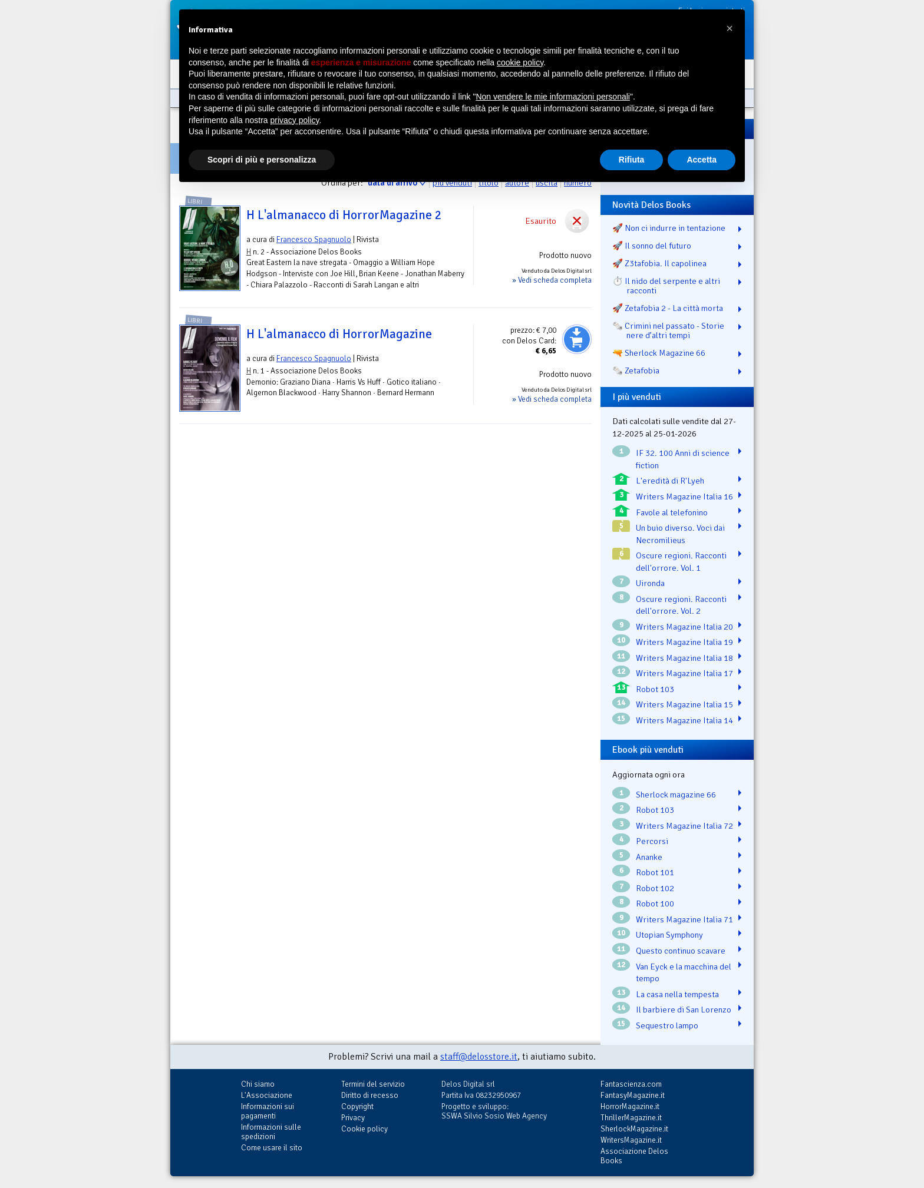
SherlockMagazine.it (634, 1129)
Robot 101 (655, 872)
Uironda (650, 583)
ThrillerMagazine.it (631, 1118)
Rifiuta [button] (632, 159)
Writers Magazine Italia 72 (684, 825)
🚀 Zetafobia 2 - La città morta (667, 308)
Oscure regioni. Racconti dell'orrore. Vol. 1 (681, 561)
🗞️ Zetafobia (635, 370)
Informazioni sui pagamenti (267, 1111)
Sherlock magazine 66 (676, 794)
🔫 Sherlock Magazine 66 (658, 353)
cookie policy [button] (520, 62)
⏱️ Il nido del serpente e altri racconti (666, 285)
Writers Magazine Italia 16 (684, 496)
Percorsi (652, 841)
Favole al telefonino (672, 512)
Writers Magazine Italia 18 (684, 658)
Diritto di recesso (369, 1095)
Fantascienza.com (631, 1084)
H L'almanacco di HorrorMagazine (339, 334)
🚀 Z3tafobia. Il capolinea (659, 263)
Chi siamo (258, 1084)
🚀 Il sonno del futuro (651, 245)
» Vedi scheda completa (552, 280)
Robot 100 (655, 903)
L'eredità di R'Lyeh (670, 480)
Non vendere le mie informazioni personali (552, 96)
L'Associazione (266, 1095)
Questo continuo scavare (680, 950)
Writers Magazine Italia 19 (684, 642)
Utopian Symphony (669, 934)
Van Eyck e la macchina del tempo (683, 972)
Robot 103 (655, 689)
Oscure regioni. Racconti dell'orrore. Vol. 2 (681, 605)
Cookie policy (364, 1129)
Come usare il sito (271, 1148)
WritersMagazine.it (631, 1140)
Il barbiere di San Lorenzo (683, 1009)
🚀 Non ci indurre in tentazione (668, 228)
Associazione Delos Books (634, 1156)
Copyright (357, 1106)
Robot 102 (655, 888)
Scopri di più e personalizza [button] (261, 159)
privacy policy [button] (294, 120)
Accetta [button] (702, 159)
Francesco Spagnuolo (313, 239)
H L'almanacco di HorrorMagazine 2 (344, 215)
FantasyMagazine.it (632, 1095)
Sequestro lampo (667, 1025)
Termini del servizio (373, 1084)
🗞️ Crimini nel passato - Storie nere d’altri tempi (668, 330)
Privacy (353, 1118)
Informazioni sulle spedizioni (271, 1131)
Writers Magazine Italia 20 (684, 626)
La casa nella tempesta (677, 994)
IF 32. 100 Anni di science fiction (683, 459)
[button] (729, 28)
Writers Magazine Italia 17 (684, 673)
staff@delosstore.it (478, 1057)
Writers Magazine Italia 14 (684, 720)
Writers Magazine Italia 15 (684, 704)
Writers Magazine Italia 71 (684, 919)
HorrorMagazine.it (629, 1106)
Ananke (649, 857)
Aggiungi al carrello (577, 339)
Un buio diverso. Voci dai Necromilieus (680, 533)
